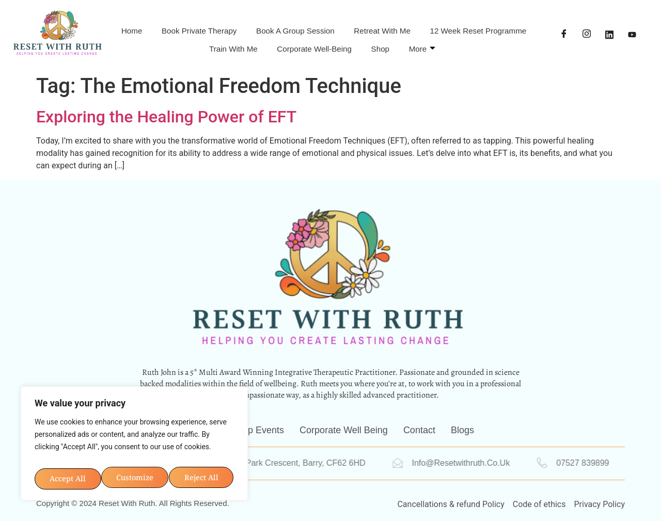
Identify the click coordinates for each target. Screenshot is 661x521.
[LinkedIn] (609, 34)
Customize (83, 443)
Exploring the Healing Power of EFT (166, 117)
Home (164, 26)
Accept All (134, 474)
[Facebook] (564, 34)
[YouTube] (632, 34)
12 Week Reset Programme (177, 43)
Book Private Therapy (244, 26)
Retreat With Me (460, 26)
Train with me (285, 43)
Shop (459, 43)
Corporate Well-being (381, 43)
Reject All (183, 443)
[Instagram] (586, 34)
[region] (134, 426)
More (508, 43)
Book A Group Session (357, 26)
